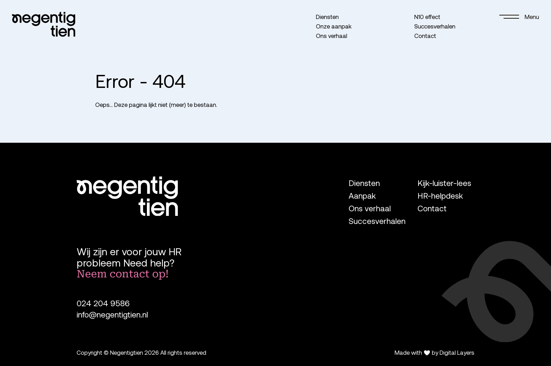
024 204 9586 (103, 303)
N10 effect (427, 16)
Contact (425, 35)
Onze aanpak (334, 26)
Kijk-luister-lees (444, 183)
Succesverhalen (434, 26)
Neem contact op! (123, 274)
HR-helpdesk (440, 195)
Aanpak (362, 195)
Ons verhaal (331, 35)
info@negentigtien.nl (112, 314)
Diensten (327, 16)
